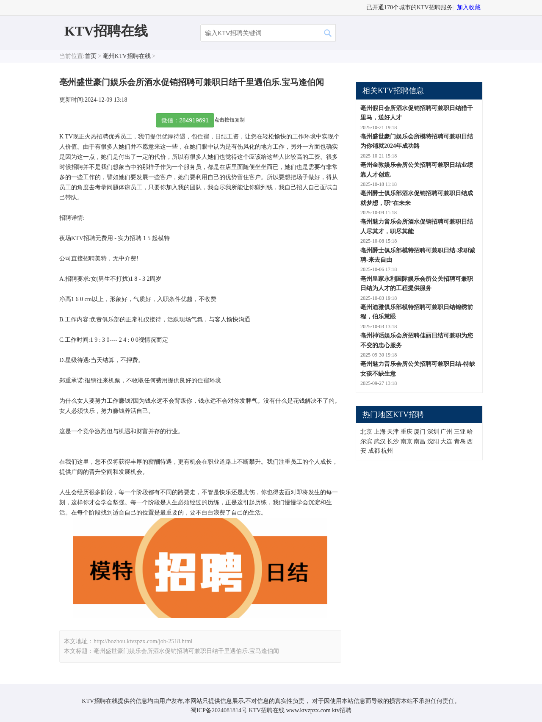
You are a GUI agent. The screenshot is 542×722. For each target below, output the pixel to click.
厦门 (420, 432)
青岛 (460, 441)
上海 (380, 432)
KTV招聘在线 (106, 31)
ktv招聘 (341, 710)
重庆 (406, 432)
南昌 (420, 441)
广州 (446, 432)
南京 (406, 441)
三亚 (460, 432)
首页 (91, 56)
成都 (374, 451)
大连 (446, 441)
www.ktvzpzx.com (308, 710)
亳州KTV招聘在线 (127, 56)
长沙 (393, 441)
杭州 (387, 451)
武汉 (380, 441)
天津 (393, 432)
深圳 (433, 432)
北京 (366, 432)
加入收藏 (469, 7)
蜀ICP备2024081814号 (219, 710)
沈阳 (433, 441)
